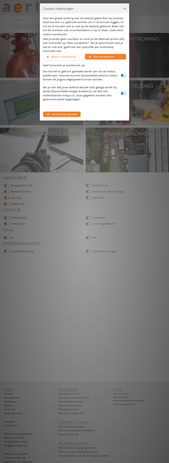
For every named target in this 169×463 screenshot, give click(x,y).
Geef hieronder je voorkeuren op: (64, 65)
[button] (63, 56)
